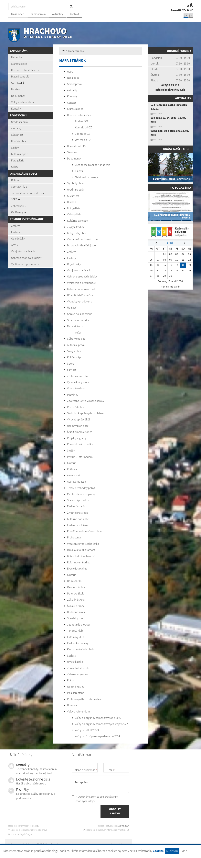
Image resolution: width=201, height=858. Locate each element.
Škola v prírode (76, 606)
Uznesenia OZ (83, 140)
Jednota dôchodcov (78, 624)
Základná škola (76, 599)
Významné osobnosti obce (82, 239)
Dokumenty (18, 96)
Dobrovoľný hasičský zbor (82, 245)
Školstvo (17, 83)
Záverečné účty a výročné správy (85, 401)
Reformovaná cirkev (78, 562)
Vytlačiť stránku (30, 825)
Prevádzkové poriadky (80, 444)
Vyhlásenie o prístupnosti (25, 264)
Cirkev (14, 167)
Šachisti (71, 655)
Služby (15, 147)
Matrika (15, 89)
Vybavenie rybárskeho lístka (83, 544)
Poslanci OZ (82, 121)
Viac (184, 851)
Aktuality (57, 14)
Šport (70, 363)
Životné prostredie (77, 512)
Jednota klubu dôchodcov (27, 193)
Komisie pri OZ (83, 127)
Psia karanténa (75, 693)
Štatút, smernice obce (79, 432)
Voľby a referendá (22, 102)
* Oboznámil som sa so (95, 799)
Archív (14, 245)
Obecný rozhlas (76, 388)
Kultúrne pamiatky (77, 220)
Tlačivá (79, 171)
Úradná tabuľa (19, 122)
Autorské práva (76, 345)
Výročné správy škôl (78, 419)
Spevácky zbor (75, 618)
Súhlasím (172, 851)
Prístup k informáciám (80, 457)
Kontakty (16, 108)
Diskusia (72, 705)
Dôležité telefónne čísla (80, 295)
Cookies (158, 851)
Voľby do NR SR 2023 (87, 730)
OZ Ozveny (18, 212)
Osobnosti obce (76, 587)
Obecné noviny (75, 686)
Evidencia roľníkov (77, 525)
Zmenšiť (176, 10)
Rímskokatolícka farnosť (81, 550)
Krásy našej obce (76, 233)
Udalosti (72, 307)
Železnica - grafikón (78, 674)
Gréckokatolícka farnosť (80, 556)
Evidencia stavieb (77, 506)
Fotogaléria (17, 160)
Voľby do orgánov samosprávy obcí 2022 (98, 718)
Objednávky (18, 238)
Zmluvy (15, 226)
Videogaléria (74, 214)
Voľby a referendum (78, 711)
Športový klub (20, 186)
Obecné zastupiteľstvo (25, 70)
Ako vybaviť (73, 475)
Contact (71, 102)
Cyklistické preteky (77, 643)
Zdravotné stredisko (78, 668)
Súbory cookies (76, 338)
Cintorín (71, 463)
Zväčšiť (188, 10)
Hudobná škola (76, 612)
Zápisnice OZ (82, 133)
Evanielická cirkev (77, 568)
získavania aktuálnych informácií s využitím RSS (106, 830)
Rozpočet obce (75, 407)
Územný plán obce (78, 426)
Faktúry (15, 232)
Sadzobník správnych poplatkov (85, 413)
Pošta (70, 680)
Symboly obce (75, 183)
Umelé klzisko (75, 662)
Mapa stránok (76, 51)
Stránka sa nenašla (78, 320)
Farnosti (72, 369)
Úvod (70, 71)
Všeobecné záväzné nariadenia (92, 165)
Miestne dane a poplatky (81, 494)
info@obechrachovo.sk (170, 89)
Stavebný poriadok (78, 500)
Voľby (78, 332)
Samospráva (38, 14)
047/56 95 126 (170, 85)
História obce (18, 141)
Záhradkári (18, 206)
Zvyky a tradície (76, 227)
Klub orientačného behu (81, 649)
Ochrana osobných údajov (26, 258)
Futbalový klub (75, 637)
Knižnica (72, 469)
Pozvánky (72, 394)
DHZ (15, 180)
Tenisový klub (75, 630)
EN (190, 15)
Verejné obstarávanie (23, 251)
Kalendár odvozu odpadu (82, 289)
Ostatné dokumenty (86, 177)
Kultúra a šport (19, 154)
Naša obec (17, 14)
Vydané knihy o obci (78, 382)
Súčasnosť (17, 134)
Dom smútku (74, 581)
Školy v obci (74, 351)
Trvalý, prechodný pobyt (81, 488)
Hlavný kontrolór (20, 76)
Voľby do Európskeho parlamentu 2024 (97, 736)
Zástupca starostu (77, 376)
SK (185, 15)
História (71, 202)
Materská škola (75, 593)
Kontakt (74, 14)
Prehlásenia (74, 537)
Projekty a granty (76, 438)
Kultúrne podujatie (78, 519)
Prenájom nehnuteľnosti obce (84, 531)
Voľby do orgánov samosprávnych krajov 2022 (101, 724)
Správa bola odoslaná (79, 314)
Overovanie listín (76, 481)
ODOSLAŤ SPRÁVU (115, 811)
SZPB (15, 199)
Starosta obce (19, 63)
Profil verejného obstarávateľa (84, 699)
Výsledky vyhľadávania (79, 301)
